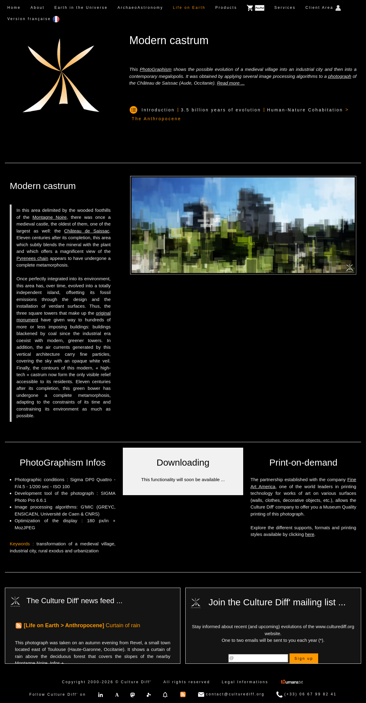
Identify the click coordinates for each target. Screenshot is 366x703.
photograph (339, 76)
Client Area (323, 8)
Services (285, 7)
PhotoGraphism (156, 69)
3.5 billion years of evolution (221, 109)
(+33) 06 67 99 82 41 (306, 694)
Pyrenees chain (32, 258)
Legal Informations (245, 682)
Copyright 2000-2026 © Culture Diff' (107, 682)
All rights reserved (186, 682)
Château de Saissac (86, 230)
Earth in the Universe (81, 7)
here (309, 534)
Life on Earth (189, 7)
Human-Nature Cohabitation (305, 109)
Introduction (158, 109)
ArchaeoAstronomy (140, 7)
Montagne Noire (50, 217)
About (37, 7)
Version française (33, 19)
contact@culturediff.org (231, 694)
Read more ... (231, 83)
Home (14, 7)
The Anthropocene (156, 118)
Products (226, 7)
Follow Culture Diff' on (57, 694)
